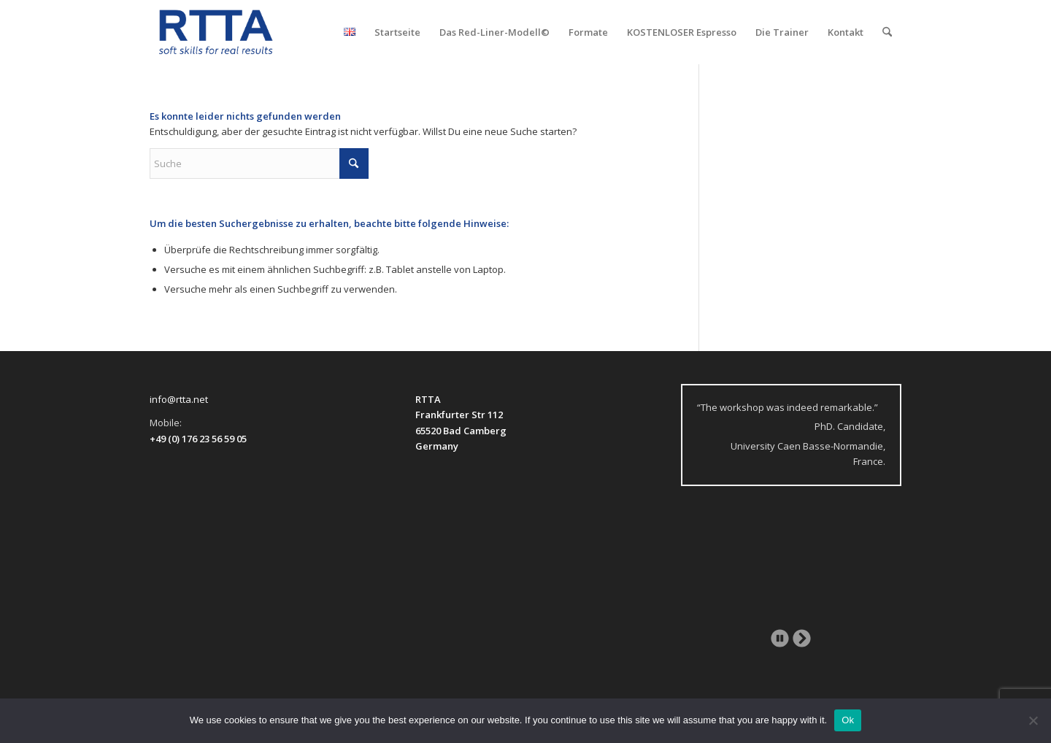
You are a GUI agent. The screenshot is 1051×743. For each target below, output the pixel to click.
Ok (848, 720)
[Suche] (887, 32)
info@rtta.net (179, 399)
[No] (1032, 720)
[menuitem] (349, 32)
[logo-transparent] (216, 32)
